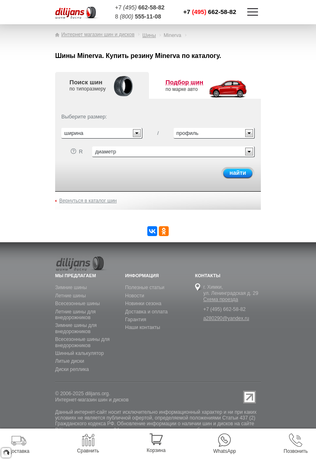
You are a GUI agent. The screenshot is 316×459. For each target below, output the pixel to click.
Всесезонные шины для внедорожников (82, 342)
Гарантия (135, 319)
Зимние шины (71, 287)
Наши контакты (142, 327)
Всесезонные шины (77, 303)
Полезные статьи (144, 287)
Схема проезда (220, 299)
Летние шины (70, 296)
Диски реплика (72, 369)
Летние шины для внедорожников (75, 314)
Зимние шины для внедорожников (76, 328)
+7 (209, 11)
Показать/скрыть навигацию (252, 12)
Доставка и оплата (146, 312)
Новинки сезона (143, 303)
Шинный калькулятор (79, 353)
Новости (134, 296)
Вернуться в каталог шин (88, 201)
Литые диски (69, 361)
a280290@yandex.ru (226, 318)
